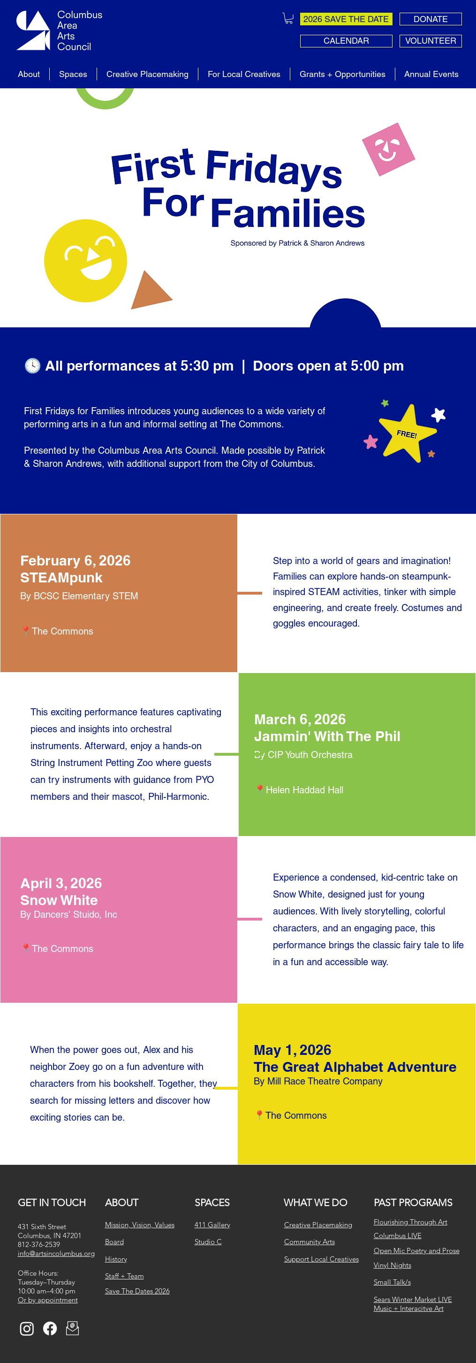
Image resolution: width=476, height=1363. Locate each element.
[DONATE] (431, 19)
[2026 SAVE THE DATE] (346, 19)
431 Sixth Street (42, 1226)
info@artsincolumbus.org (56, 1253)
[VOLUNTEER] (431, 41)
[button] (288, 18)
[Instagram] (27, 1328)
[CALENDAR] (346, 41)
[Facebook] (50, 1328)
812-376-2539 (39, 1244)
